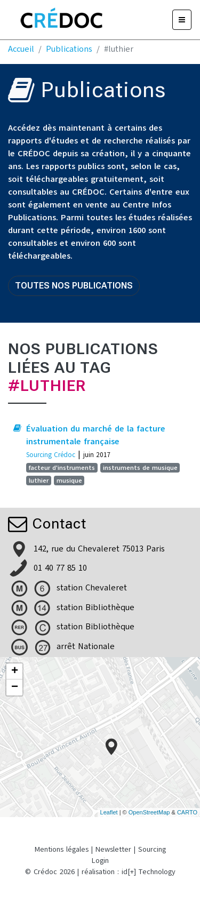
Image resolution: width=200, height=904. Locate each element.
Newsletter (113, 849)
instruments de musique (140, 467)
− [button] (14, 687)
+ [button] (14, 671)
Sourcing (152, 849)
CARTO (187, 812)
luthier (39, 480)
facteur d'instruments (62, 467)
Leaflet (109, 812)
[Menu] (181, 20)
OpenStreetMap (149, 812)
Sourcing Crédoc (50, 454)
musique (69, 480)
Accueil (21, 49)
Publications (69, 49)
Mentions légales (62, 849)
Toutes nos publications (74, 286)
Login (100, 860)
